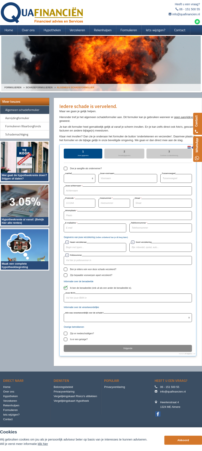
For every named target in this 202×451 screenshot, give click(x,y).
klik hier (43, 444)
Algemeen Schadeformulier (75, 87)
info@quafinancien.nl (186, 14)
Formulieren (12, 87)
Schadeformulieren (39, 87)
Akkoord (183, 440)
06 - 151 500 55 (189, 9)
